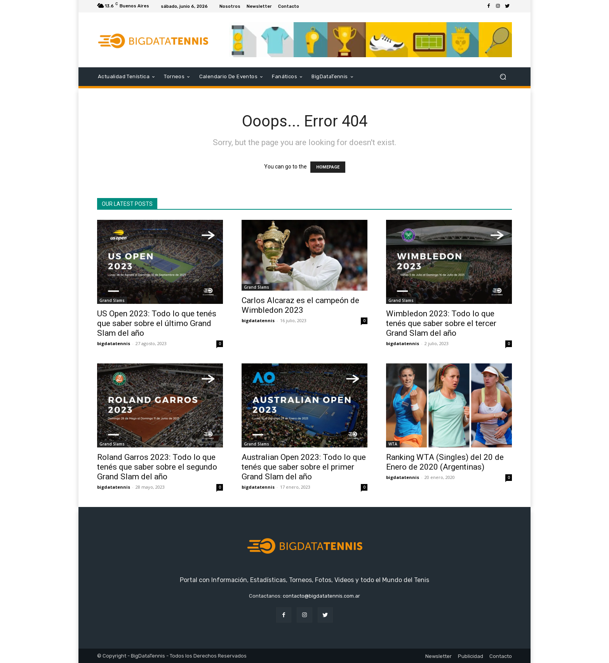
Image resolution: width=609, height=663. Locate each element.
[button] (503, 77)
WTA (392, 444)
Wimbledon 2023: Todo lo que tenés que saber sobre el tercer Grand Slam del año (441, 323)
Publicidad (470, 656)
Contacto (500, 656)
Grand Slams (112, 300)
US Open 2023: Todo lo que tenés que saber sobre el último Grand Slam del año (156, 323)
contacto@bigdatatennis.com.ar (321, 596)
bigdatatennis (113, 343)
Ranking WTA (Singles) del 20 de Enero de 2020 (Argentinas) (445, 462)
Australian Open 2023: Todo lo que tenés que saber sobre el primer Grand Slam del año (304, 467)
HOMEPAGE (327, 167)
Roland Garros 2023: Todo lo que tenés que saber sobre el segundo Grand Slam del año (157, 467)
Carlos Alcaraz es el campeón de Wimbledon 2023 (300, 305)
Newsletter (438, 656)
